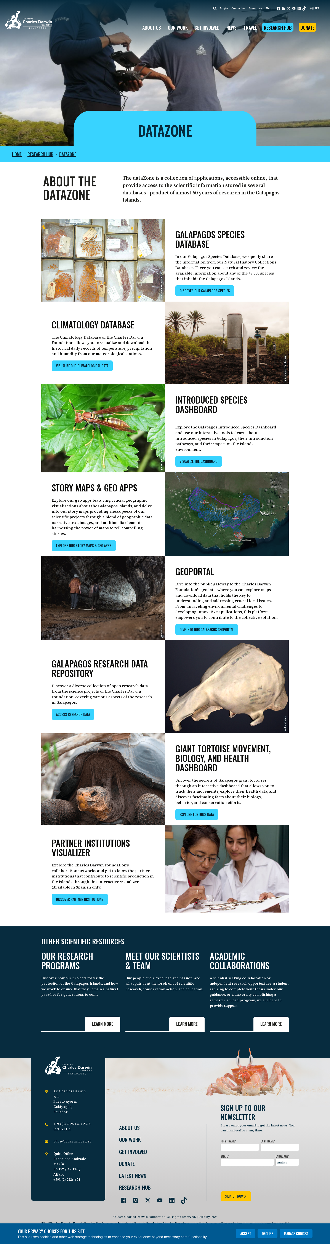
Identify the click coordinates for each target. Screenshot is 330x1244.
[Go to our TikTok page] (182, 1198)
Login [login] (224, 8)
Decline (267, 1233)
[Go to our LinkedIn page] (170, 1198)
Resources (255, 8)
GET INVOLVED (207, 27)
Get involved (133, 1151)
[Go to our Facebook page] (121, 1198)
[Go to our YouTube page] (158, 1198)
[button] (278, 8)
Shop (269, 8)
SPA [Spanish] (315, 8)
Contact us (238, 8)
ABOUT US (151, 27)
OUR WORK (178, 27)
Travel (250, 27)
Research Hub (278, 27)
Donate (307, 27)
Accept (245, 1233)
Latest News (132, 1175)
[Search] (215, 8)
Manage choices (296, 1233)
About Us (129, 1127)
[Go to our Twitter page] (146, 1198)
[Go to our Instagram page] (133, 1198)
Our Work (130, 1139)
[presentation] (253, 1177)
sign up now (236, 1196)
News (231, 27)
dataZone (67, 154)
